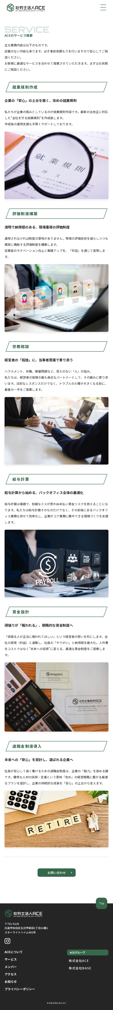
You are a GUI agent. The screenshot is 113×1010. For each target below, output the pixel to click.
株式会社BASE (80, 968)
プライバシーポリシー (20, 989)
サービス (11, 959)
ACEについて (14, 952)
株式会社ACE (79, 960)
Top (101, 903)
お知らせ (11, 981)
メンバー (11, 966)
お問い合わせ (56, 872)
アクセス (11, 974)
